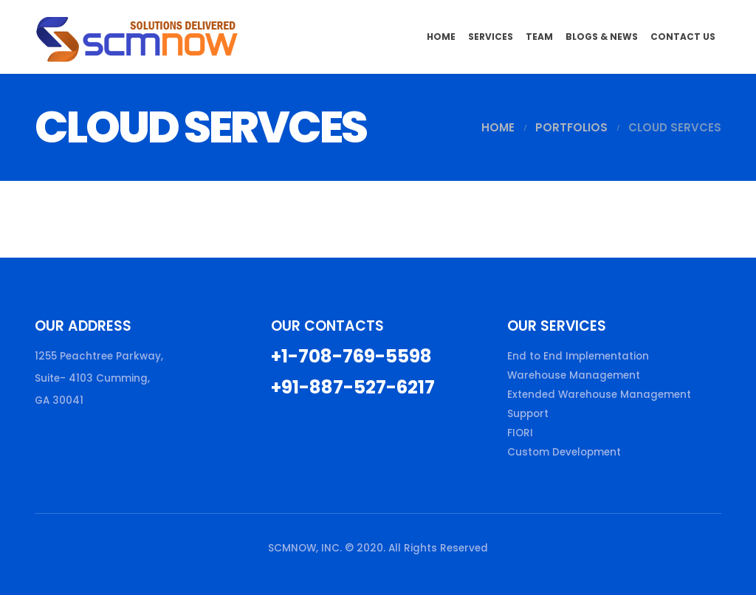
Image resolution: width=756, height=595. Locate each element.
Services (490, 36)
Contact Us (682, 36)
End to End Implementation (578, 356)
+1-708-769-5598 (351, 356)
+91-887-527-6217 (353, 387)
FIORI (520, 433)
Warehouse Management (573, 375)
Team (539, 36)
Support (528, 414)
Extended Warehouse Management (599, 395)
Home (441, 36)
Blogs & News (602, 36)
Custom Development (564, 452)
